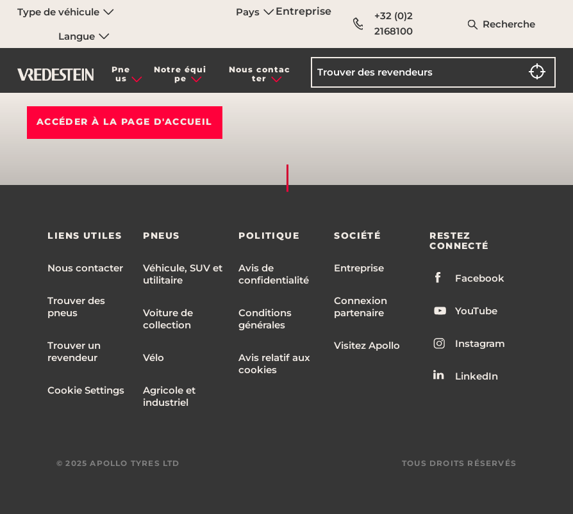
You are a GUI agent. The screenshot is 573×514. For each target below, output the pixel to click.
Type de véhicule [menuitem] (65, 12)
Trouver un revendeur (74, 351)
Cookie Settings (85, 390)
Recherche (509, 24)
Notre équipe (180, 74)
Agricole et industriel (169, 396)
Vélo (153, 357)
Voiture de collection (168, 319)
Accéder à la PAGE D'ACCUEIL (125, 121)
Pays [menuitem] (255, 12)
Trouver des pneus (76, 306)
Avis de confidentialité (273, 274)
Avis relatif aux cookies (274, 363)
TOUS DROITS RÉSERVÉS (459, 463)
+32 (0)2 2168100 (383, 23)
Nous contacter (259, 74)
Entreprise (303, 11)
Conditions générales (265, 319)
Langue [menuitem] (84, 36)
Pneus (121, 74)
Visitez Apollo (367, 345)
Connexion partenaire (360, 306)
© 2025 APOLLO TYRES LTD (118, 463)
